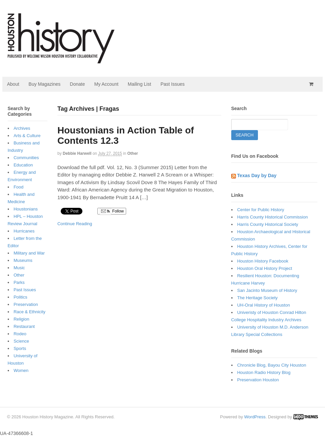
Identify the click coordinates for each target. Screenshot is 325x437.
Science (21, 341)
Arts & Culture (27, 135)
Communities (26, 157)
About (13, 84)
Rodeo (20, 333)
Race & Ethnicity (29, 311)
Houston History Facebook (262, 261)
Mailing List (139, 84)
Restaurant (24, 326)
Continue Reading (74, 223)
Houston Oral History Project (264, 268)
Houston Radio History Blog (264, 372)
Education (23, 164)
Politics (20, 297)
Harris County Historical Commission (272, 217)
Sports (20, 348)
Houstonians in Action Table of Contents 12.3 (125, 135)
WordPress (255, 416)
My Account (106, 84)
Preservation (26, 304)
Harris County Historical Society (267, 224)
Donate (77, 84)
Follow (112, 211)
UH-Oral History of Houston (263, 305)
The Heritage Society (257, 297)
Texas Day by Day (257, 175)
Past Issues (172, 84)
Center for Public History (260, 209)
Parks (19, 282)
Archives (22, 128)
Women (21, 370)
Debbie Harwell (77, 153)
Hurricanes (24, 231)
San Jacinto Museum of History (267, 290)
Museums (23, 260)
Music (19, 267)
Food (19, 186)
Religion (21, 319)
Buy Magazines (45, 84)
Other (132, 153)
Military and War (29, 253)
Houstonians (26, 208)
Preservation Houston (258, 379)
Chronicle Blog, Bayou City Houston (271, 365)
